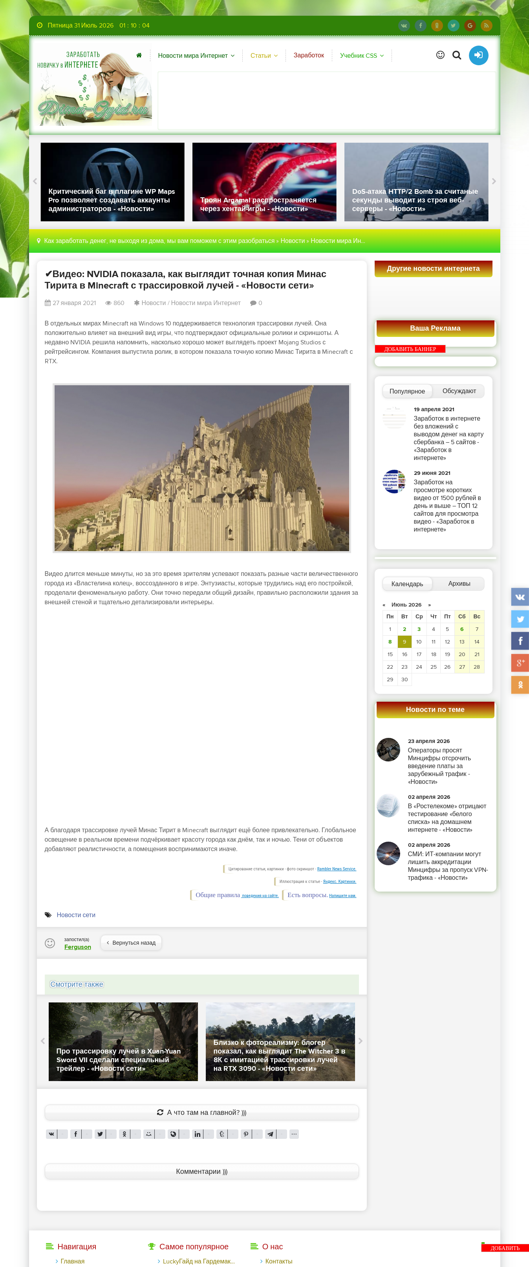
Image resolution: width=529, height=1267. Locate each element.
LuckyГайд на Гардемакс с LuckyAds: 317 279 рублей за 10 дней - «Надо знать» (199, 1261)
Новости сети (76, 915)
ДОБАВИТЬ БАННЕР (410, 349)
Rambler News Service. (337, 869)
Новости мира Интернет (193, 56)
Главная (73, 1261)
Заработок (309, 55)
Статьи (261, 56)
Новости (292, 241)
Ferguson (77, 947)
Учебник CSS (358, 56)
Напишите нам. (342, 895)
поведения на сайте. (260, 895)
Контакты (279, 1261)
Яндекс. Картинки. (340, 881)
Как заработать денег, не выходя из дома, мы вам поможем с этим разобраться (159, 241)
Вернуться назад (131, 943)
